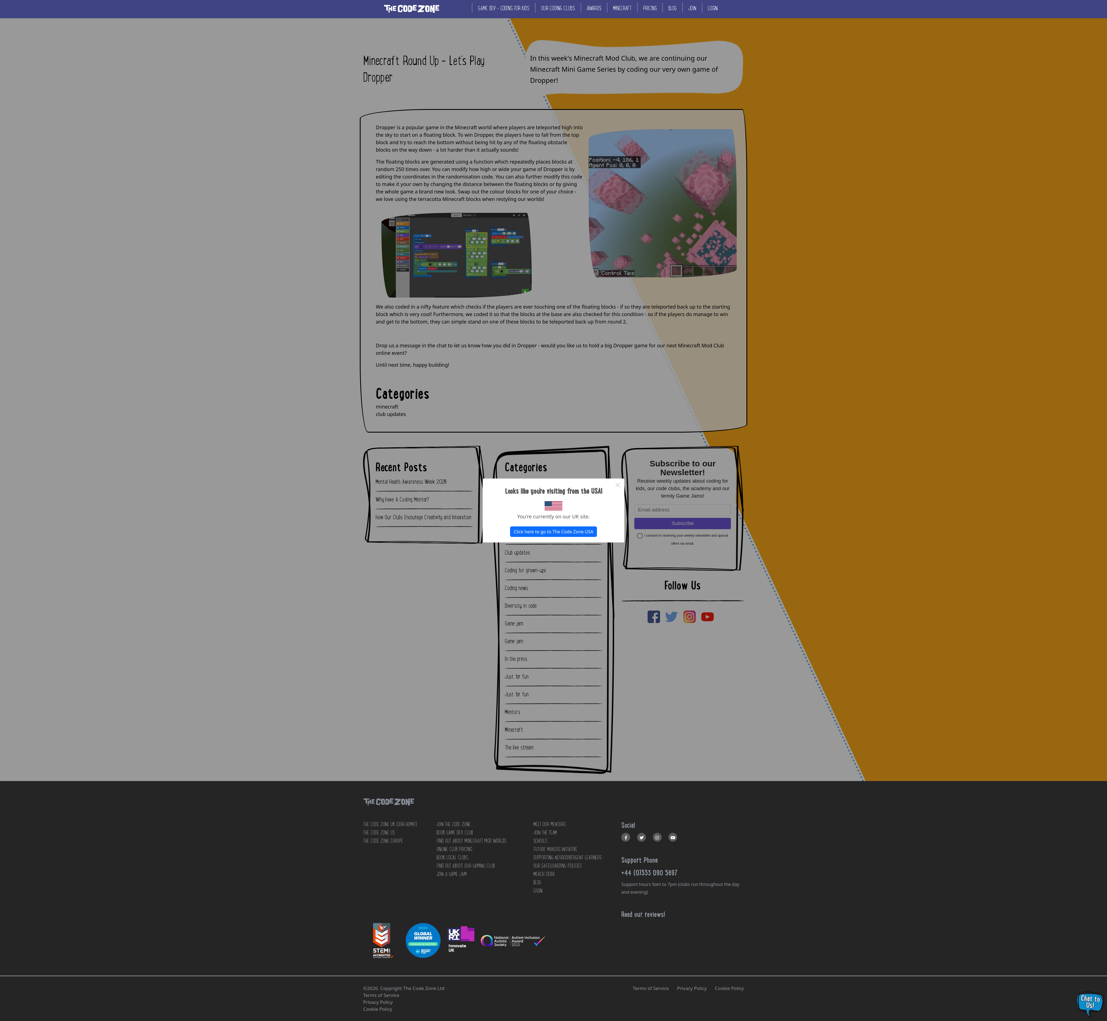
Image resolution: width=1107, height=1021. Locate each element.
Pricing (650, 8)
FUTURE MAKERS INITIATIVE (555, 849)
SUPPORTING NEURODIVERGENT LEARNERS (567, 857)
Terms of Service (651, 988)
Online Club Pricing (454, 849)
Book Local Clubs (452, 857)
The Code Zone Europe (383, 841)
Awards (594, 8)
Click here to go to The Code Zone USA (553, 532)
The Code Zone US (379, 832)
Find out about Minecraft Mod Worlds (471, 841)
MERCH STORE (544, 874)
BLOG (537, 882)
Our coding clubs (558, 8)
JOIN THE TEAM (545, 832)
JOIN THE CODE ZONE (453, 824)
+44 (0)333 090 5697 (649, 873)
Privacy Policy (692, 988)
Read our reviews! (643, 914)
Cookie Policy (729, 988)
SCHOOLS (540, 841)
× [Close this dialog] (618, 485)
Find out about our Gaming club (465, 866)
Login (713, 8)
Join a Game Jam (451, 874)
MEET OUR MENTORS (549, 824)
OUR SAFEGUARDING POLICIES (557, 866)
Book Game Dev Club (454, 832)
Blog (672, 8)
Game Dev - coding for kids (503, 8)
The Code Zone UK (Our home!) (390, 824)
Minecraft (622, 8)
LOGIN (537, 891)
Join (692, 8)
